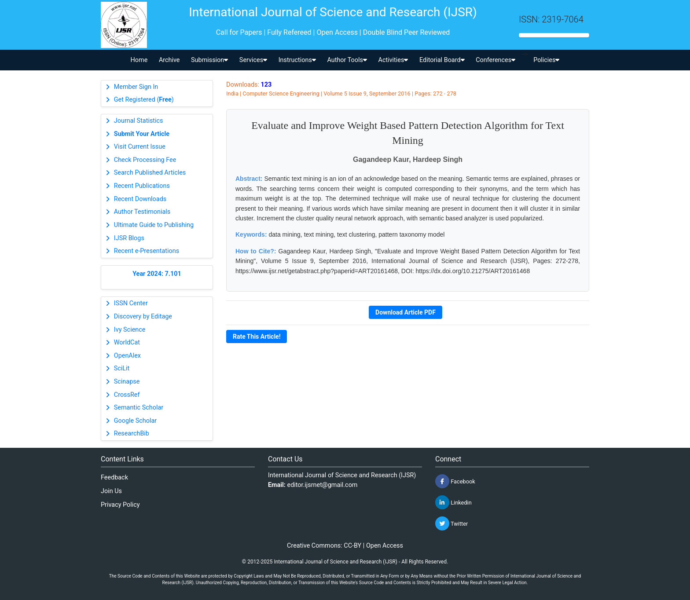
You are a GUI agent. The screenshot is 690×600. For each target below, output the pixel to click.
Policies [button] (546, 60)
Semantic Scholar (138, 407)
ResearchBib (131, 433)
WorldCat (127, 342)
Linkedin (453, 502)
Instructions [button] (297, 60)
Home (139, 60)
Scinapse (127, 381)
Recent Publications (142, 186)
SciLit (122, 368)
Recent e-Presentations (146, 251)
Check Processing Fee (145, 160)
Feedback (114, 477)
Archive (169, 60)
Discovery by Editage (143, 316)
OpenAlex (127, 355)
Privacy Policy (120, 505)
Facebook (455, 481)
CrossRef (127, 395)
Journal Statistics (138, 120)
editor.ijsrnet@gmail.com (322, 485)
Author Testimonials (142, 212)
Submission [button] (209, 60)
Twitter (451, 523)
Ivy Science (130, 329)
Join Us (111, 491)
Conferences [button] (495, 60)
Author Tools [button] (347, 60)
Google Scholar (135, 420)
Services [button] (253, 60)
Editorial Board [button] (442, 60)
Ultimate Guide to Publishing (154, 225)
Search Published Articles (150, 172)
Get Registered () (144, 99)
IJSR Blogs (129, 238)
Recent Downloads (140, 199)
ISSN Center (131, 303)
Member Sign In (136, 87)
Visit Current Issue (139, 146)
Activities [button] (393, 60)
